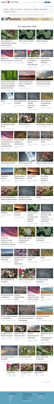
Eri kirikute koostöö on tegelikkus (44, 178)
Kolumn (30, 43)
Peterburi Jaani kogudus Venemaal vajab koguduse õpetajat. (32, 217)
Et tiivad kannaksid (25, 357)
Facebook (40, 395)
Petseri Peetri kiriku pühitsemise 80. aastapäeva (25, 240)
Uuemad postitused (46, 381)
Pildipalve (3, 216)
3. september (11, 372)
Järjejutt (16, 147)
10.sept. (38, 197)
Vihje (42, 2)
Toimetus (25, 2)
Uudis (15, 106)
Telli (10, 402)
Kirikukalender (43, 9)
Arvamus (6, 9)
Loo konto (51, 6)
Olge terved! (38, 372)
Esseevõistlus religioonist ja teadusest (45, 60)
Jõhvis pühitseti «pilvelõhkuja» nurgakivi (46, 103)
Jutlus (12, 47)
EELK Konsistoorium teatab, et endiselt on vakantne (26, 84)
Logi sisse (45, 6)
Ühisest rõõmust (24, 124)
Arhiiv (39, 2)
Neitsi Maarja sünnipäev (44, 124)
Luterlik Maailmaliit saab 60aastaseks (32, 336)
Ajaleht (3, 2)
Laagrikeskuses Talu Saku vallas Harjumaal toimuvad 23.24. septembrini (46, 217)
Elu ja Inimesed (34, 9)
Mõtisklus (4, 213)
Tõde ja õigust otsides (8, 163)
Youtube (40, 396)
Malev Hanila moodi (25, 163)
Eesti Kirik (14, 2)
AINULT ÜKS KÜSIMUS (27, 279)
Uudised (11, 9)
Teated (13, 11)
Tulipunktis (26, 9)
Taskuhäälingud (41, 398)
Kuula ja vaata (18, 9)
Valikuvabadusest (42, 41)
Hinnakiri (30, 2)
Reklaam (35, 2)
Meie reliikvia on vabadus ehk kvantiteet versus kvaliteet (9, 43)
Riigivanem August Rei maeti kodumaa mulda (33, 297)
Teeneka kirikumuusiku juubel (19, 297)
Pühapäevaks (7, 11)
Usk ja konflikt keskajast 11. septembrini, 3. (19, 142)
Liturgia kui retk (25, 372)
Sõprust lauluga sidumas (44, 163)
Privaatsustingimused (27, 400)
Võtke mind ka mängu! (26, 41)
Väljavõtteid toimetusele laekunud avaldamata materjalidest (27, 318)
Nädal (3, 101)
